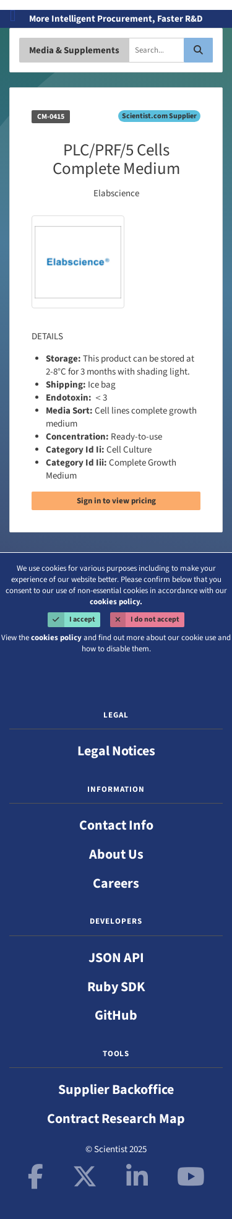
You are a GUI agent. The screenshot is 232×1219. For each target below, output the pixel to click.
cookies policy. (116, 601)
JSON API (116, 958)
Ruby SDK (116, 987)
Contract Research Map (116, 1119)
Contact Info (116, 825)
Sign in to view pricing (116, 500)
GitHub (116, 1015)
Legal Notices (116, 751)
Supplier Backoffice (116, 1090)
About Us (116, 854)
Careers (116, 883)
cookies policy (56, 637)
